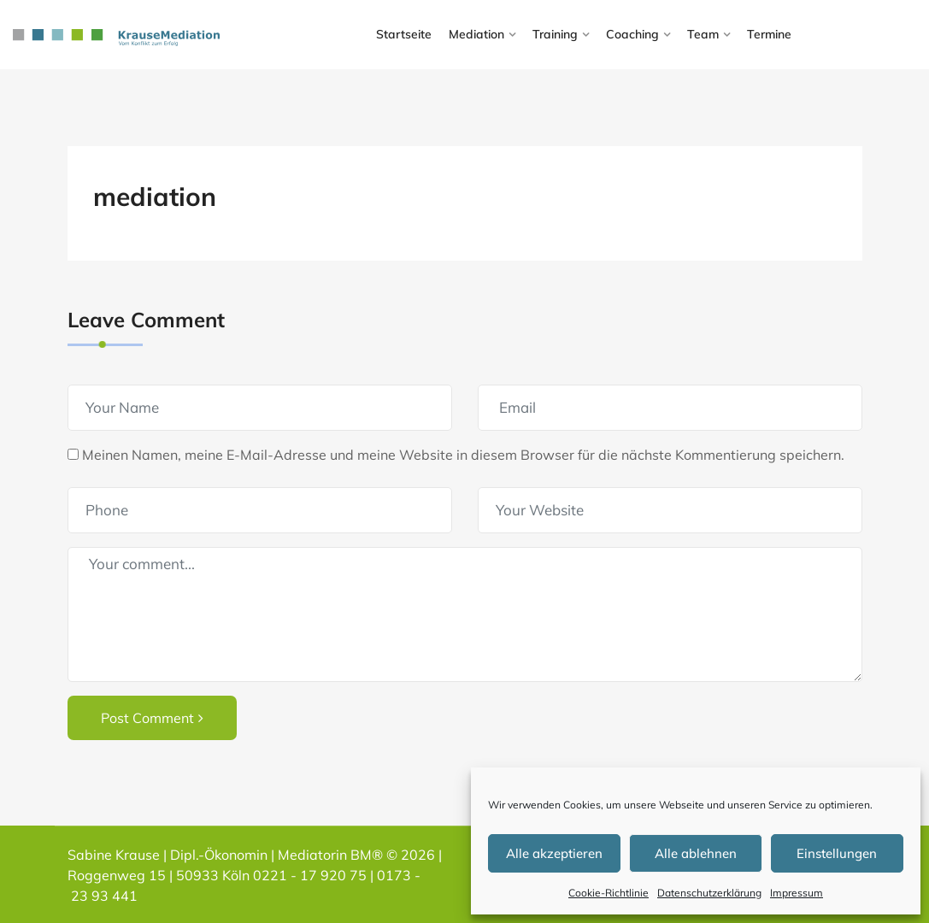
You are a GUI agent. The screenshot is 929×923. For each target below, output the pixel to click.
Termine (769, 34)
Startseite (404, 34)
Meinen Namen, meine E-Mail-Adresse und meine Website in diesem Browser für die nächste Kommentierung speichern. (463, 454)
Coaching (632, 34)
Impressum (796, 892)
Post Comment (152, 717)
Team (703, 34)
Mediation (476, 34)
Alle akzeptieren (554, 853)
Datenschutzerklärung (709, 892)
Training (555, 34)
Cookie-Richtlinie (608, 892)
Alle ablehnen (696, 853)
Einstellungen (837, 853)
